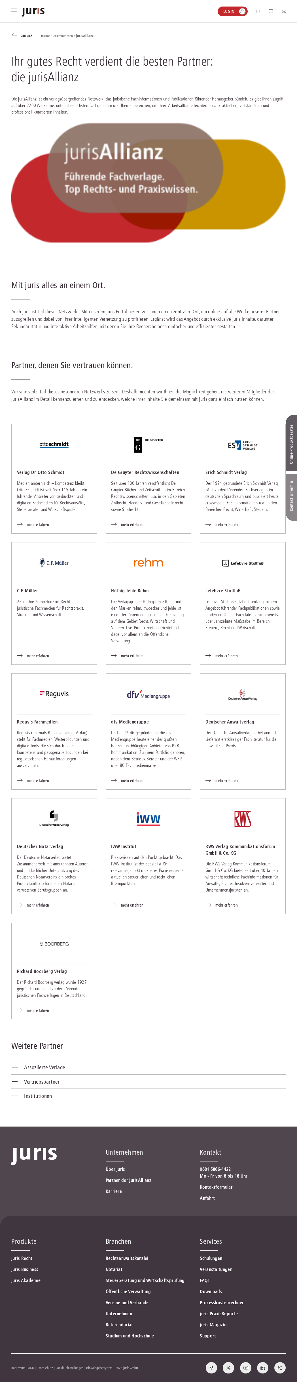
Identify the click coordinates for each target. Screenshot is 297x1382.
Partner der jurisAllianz (128, 1180)
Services (211, 1241)
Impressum (18, 1368)
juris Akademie (26, 1280)
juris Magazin (213, 1325)
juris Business (24, 1269)
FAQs (204, 1280)
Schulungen (211, 1258)
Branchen (118, 1241)
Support (208, 1336)
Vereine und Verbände (127, 1302)
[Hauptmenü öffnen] (14, 11)
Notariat (114, 1269)
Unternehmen (119, 1313)
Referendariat (119, 1325)
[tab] (148, 1067)
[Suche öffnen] (259, 11)
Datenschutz (45, 1368)
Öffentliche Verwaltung (128, 1291)
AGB (31, 1368)
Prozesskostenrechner (222, 1302)
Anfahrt (207, 1198)
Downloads (211, 1291)
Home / (47, 35)
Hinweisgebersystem (99, 1368)
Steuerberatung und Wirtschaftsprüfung (145, 1280)
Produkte (24, 1241)
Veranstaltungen (216, 1269)
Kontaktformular (216, 1187)
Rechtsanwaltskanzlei (127, 1258)
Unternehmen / (64, 35)
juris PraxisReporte (219, 1313)
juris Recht (21, 1258)
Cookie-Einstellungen (69, 1368)
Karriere (114, 1191)
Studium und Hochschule (130, 1336)
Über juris (115, 1169)
